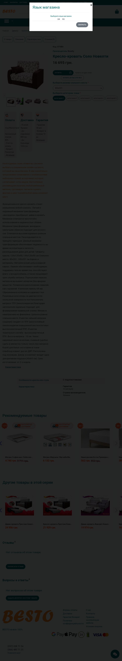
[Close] (91, 3)
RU (63, 19)
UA (58, 19)
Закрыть (82, 25)
